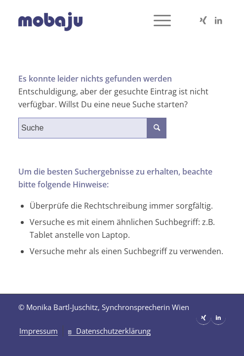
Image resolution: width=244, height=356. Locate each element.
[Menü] (157, 20)
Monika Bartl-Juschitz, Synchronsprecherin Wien (107, 307)
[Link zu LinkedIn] (218, 20)
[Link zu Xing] (203, 20)
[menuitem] (38, 331)
